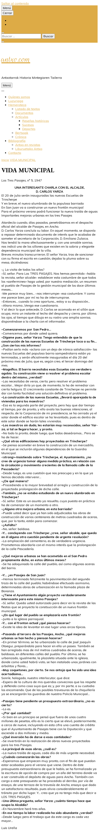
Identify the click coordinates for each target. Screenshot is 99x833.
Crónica (20, 137)
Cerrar (7, 13)
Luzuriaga (15, 101)
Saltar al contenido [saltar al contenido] (15, 3)
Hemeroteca (17, 105)
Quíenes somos (19, 97)
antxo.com (15, 59)
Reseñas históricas (35, 121)
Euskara (14, 21)
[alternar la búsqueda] (2, 32)
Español (14, 25)
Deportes (28, 129)
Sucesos (28, 125)
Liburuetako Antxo (28, 149)
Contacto (14, 153)
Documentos (24, 113)
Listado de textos (27, 109)
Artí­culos (21, 117)
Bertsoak (21, 133)
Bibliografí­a (16, 141)
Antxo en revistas (27, 145)
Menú (7, 8)
